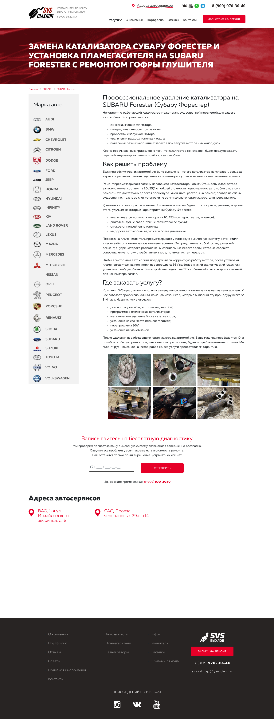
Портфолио (155, 20)
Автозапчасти (116, 634)
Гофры (156, 634)
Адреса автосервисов (155, 5)
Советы (54, 661)
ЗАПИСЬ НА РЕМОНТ (212, 651)
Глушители (160, 643)
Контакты (190, 20)
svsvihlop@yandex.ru (212, 671)
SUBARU (46, 339)
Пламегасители (118, 643)
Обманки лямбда (165, 661)
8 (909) (157, 481)
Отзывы (173, 20)
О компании (134, 20)
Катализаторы (117, 652)
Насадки (158, 652)
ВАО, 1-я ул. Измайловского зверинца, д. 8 (53, 516)
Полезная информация (67, 670)
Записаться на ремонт (224, 19)
